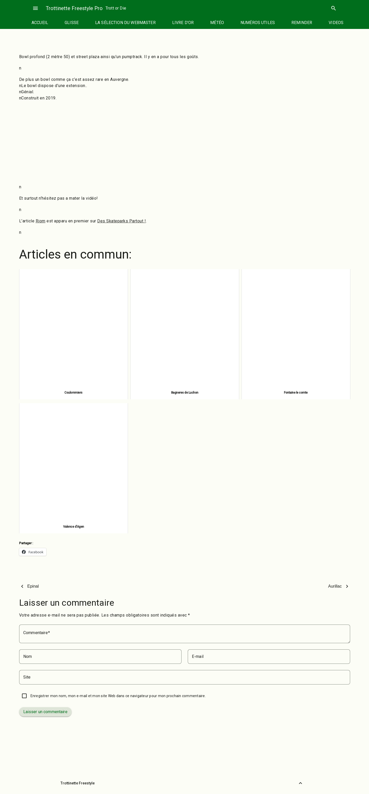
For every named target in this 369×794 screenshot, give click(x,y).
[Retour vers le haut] (300, 783)
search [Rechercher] (333, 8)
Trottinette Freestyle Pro (74, 8)
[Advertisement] (184, 142)
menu (35, 8)
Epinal (33, 586)
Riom (41, 221)
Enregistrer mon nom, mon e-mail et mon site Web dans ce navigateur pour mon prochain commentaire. (118, 696)
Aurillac (335, 586)
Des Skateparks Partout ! (121, 221)
